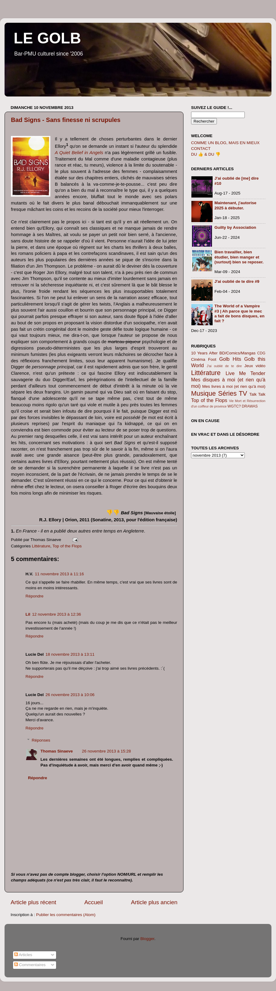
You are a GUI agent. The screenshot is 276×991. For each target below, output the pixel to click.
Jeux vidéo (254, 366)
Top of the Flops (67, 546)
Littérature (41, 546)
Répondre (34, 596)
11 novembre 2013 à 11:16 (59, 574)
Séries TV (232, 393)
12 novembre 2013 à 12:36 (56, 614)
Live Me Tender (245, 373)
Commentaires (30, 964)
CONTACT (200, 148)
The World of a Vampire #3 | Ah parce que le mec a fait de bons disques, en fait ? (239, 313)
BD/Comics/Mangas (237, 353)
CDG (261, 353)
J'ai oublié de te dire (224, 366)
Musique (203, 393)
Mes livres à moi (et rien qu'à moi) (233, 386)
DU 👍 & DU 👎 (205, 154)
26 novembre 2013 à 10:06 (69, 694)
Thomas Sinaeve (57, 751)
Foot (212, 359)
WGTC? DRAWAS (242, 406)
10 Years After (204, 353)
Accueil (93, 902)
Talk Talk (257, 394)
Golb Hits (230, 359)
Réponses (41, 740)
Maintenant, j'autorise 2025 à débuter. (235, 205)
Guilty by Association (235, 227)
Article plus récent (33, 902)
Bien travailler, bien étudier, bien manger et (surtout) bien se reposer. (239, 257)
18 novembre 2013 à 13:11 (69, 654)
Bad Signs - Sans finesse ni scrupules (65, 120)
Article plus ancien (154, 902)
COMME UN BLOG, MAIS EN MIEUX (225, 142)
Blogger (147, 938)
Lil (27, 614)
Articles (23, 954)
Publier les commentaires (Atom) (66, 914)
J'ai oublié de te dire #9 (236, 281)
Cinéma (198, 359)
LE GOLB (47, 38)
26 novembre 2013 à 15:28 (106, 751)
